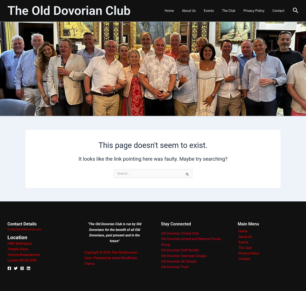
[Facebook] (9, 268)
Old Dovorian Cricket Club (180, 233)
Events (213, 11)
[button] (296, 11)
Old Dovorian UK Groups (179, 261)
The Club (232, 11)
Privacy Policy (255, 11)
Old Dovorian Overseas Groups (184, 256)
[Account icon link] (9, 69)
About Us (194, 11)
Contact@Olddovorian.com (24, 229)
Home (176, 11)
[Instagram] (22, 268)
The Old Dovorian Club (68, 10)
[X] (16, 268)
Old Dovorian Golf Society (180, 250)
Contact (279, 11)
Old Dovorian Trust (175, 267)
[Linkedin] (28, 268)
